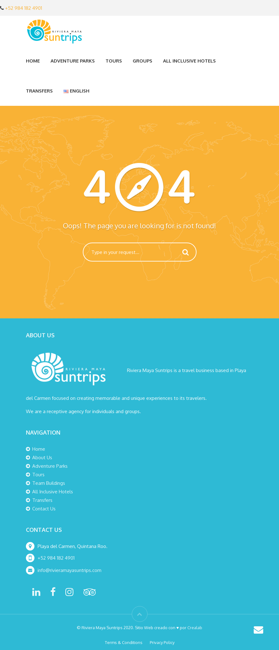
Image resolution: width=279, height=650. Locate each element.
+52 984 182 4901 (23, 8)
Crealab (194, 627)
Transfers (39, 91)
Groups (142, 61)
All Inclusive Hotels (189, 61)
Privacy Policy (162, 642)
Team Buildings (48, 483)
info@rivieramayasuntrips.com (70, 570)
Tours (114, 61)
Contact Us (44, 509)
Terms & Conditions (124, 642)
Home (33, 61)
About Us (42, 457)
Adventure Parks (73, 61)
